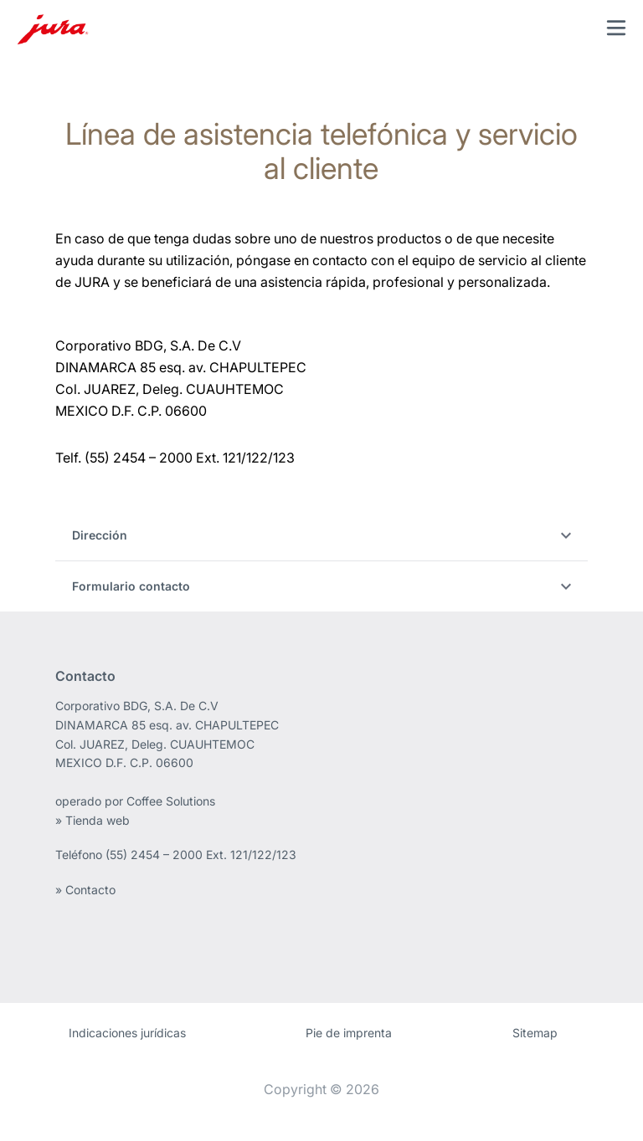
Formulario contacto (322, 586)
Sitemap (535, 1033)
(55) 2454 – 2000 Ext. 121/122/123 (200, 854)
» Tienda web (92, 820)
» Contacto (85, 890)
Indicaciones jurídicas (127, 1033)
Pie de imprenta (349, 1033)
